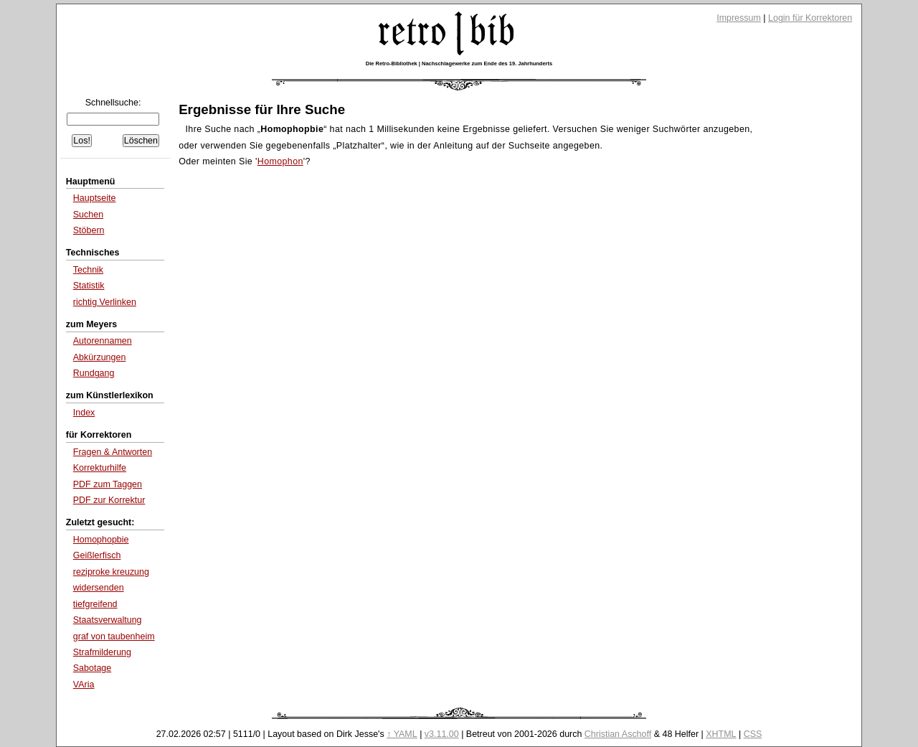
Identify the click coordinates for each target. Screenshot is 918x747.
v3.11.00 (442, 734)
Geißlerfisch (97, 555)
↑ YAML (402, 734)
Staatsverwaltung (107, 620)
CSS (753, 734)
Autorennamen (102, 341)
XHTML (721, 734)
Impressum (738, 18)
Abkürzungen (99, 357)
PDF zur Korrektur (109, 500)
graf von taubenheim (114, 636)
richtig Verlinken (104, 302)
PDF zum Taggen (107, 484)
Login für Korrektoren (810, 18)
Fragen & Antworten (112, 452)
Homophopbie (101, 540)
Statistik (89, 286)
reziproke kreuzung (111, 572)
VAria (84, 685)
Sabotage (92, 668)
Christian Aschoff (618, 734)
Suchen (88, 215)
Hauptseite (94, 198)
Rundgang (94, 373)
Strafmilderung (102, 652)
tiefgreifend (95, 604)
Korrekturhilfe (99, 468)
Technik (88, 270)
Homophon (280, 161)
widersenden (98, 588)
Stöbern (89, 230)
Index (84, 413)
